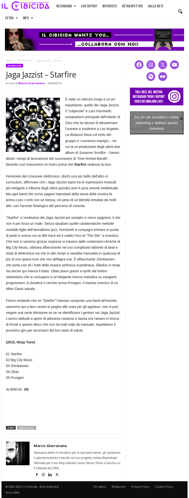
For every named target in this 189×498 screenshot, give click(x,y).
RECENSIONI (66, 6)
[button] (180, 11)
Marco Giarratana (31, 83)
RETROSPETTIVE (132, 5)
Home (9, 60)
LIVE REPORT (89, 5)
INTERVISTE (109, 5)
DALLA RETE (155, 5)
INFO (28, 18)
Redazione (119, 486)
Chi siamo (99, 486)
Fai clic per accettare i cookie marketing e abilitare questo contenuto (156, 122)
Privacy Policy (140, 486)
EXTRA (11, 18)
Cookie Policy (164, 486)
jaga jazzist (26, 427)
